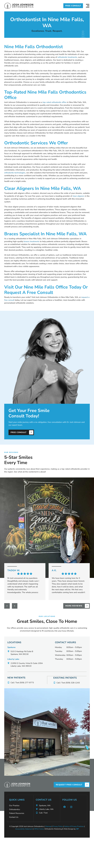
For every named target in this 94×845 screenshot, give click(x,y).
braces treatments (31, 241)
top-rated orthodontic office (54, 102)
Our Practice (14, 805)
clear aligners (78, 196)
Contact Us (13, 817)
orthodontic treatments (67, 57)
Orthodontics (14, 809)
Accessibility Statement (24, 829)
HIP (78, 829)
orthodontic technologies (14, 172)
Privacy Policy (58, 826)
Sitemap (48, 826)
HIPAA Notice (39, 829)
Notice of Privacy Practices (74, 826)
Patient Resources (17, 813)
